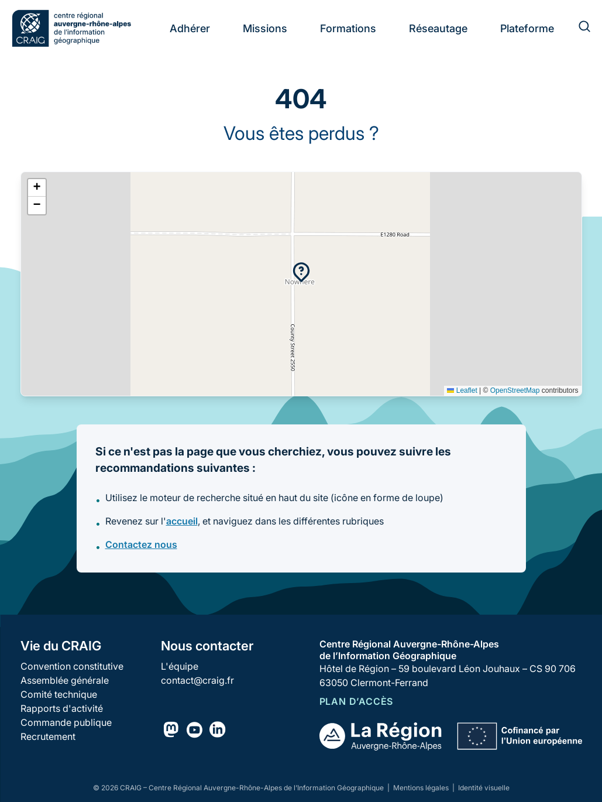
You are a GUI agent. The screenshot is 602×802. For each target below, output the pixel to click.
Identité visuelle (484, 787)
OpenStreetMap (515, 390)
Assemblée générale (64, 680)
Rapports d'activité (61, 708)
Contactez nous (141, 544)
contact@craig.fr (197, 680)
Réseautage (438, 28)
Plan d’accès (356, 701)
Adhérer (190, 28)
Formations (348, 28)
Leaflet (462, 390)
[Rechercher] (577, 28)
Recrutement (47, 736)
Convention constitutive (71, 666)
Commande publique (66, 722)
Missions (265, 28)
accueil (182, 521)
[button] (301, 272)
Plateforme (527, 28)
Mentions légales (421, 787)
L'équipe (179, 666)
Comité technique (58, 694)
